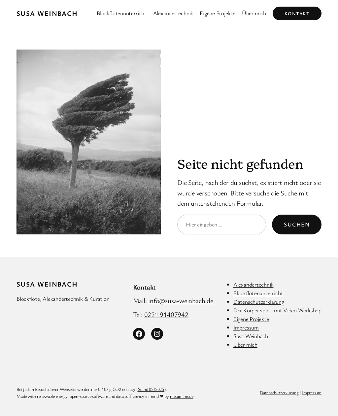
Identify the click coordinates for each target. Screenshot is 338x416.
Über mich (245, 344)
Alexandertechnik (253, 284)
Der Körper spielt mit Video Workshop (277, 310)
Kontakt (297, 13)
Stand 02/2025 (151, 389)
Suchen (297, 224)
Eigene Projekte (251, 319)
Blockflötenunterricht (258, 293)
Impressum (246, 327)
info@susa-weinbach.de (180, 300)
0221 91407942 (166, 314)
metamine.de (181, 396)
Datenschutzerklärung (258, 301)
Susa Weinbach (47, 13)
